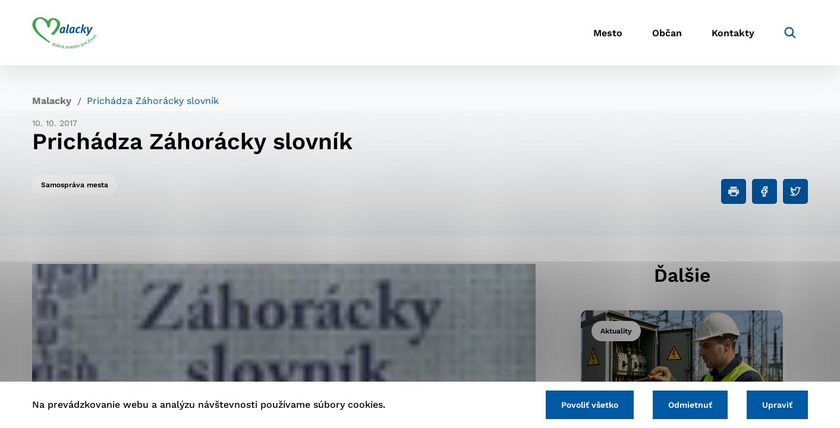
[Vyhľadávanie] (790, 33)
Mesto (607, 33)
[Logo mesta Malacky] (64, 33)
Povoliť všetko (589, 405)
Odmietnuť (690, 405)
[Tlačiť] (733, 191)
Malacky (51, 100)
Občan (667, 33)
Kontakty (733, 33)
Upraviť (777, 405)
